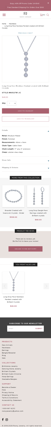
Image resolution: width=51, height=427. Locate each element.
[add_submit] (25, 111)
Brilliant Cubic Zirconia (11, 374)
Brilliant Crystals (9, 371)
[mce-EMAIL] (25, 329)
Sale (3, 358)
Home (4, 24)
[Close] (48, 3)
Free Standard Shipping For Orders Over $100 (25, 7)
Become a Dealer (9, 387)
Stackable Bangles (9, 379)
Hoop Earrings (7, 376)
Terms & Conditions (10, 397)
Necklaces (12, 24)
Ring (4, 355)
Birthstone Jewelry (10, 366)
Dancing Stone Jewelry (11, 369)
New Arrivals (7, 345)
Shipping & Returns (10, 395)
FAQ (4, 390)
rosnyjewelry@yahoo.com (12, 411)
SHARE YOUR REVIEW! (25, 249)
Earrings (5, 350)
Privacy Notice (8, 392)
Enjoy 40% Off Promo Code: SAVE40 (24, 3)
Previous (22, 33)
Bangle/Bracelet (9, 353)
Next (30, 33)
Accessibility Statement (12, 400)
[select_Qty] (11, 103)
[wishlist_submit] (25, 118)
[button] (46, 286)
